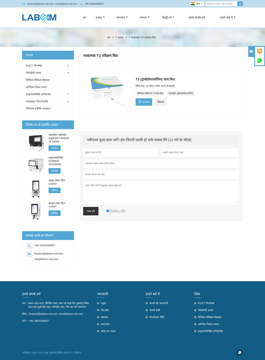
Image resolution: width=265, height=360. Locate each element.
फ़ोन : (25, 320)
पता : (24, 303)
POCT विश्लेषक (34, 65)
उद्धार (103, 303)
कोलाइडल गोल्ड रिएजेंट (37, 101)
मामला (145, 17)
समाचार (122, 17)
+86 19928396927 (94, 3)
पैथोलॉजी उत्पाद (33, 72)
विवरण (161, 102)
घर (84, 17)
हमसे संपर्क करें (196, 17)
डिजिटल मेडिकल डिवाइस (37, 79)
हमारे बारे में (228, 17)
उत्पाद (100, 17)
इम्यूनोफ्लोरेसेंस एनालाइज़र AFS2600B (56, 161)
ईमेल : (25, 313)
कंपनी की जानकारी (158, 303)
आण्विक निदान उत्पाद (36, 87)
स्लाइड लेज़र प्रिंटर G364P (57, 205)
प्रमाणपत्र (105, 324)
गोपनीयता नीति (156, 317)
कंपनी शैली (154, 310)
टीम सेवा (105, 310)
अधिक (54, 148)
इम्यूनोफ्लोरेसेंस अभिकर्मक (38, 94)
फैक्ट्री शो (168, 17)
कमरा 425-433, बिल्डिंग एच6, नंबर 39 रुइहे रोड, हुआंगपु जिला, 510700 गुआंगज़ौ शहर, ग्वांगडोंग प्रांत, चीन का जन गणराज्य (59, 305)
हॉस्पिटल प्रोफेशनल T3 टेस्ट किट (150, 93)
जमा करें (91, 211)
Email (143, 101)
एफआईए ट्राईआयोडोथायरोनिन (181, 93)
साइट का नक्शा (108, 331)
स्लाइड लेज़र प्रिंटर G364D (57, 182)
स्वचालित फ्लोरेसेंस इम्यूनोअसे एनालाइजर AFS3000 (59, 138)
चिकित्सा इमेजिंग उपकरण (38, 108)
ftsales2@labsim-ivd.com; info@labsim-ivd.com (52, 3)
